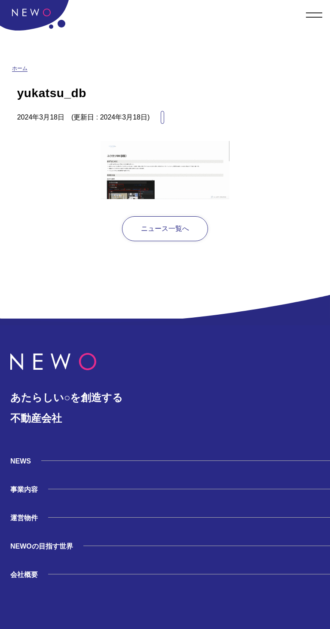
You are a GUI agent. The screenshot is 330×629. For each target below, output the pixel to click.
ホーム (20, 68)
